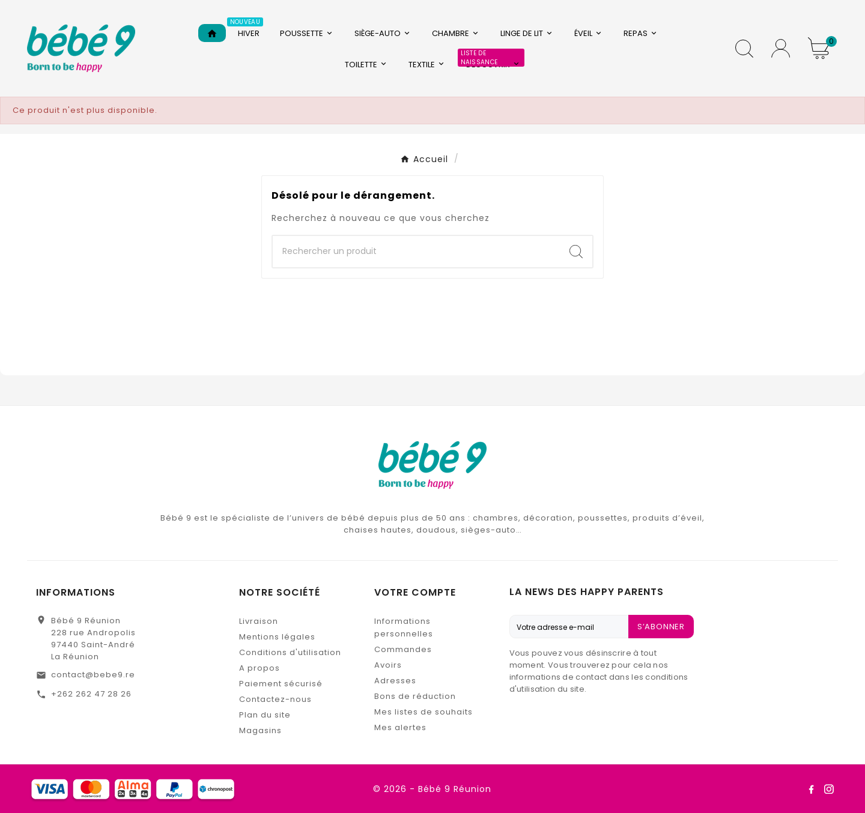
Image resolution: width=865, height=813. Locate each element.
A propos (259, 668)
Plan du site (265, 715)
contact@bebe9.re (93, 674)
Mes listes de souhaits (423, 712)
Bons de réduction (415, 696)
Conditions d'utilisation (290, 652)
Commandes (403, 649)
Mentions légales (277, 636)
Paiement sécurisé (281, 683)
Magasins (260, 730)
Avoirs (388, 665)
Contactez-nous (275, 699)
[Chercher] (416, 251)
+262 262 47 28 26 (91, 694)
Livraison (258, 621)
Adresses (395, 680)
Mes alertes (400, 727)
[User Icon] (780, 48)
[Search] (576, 251)
